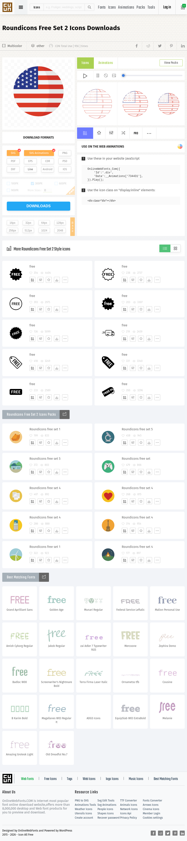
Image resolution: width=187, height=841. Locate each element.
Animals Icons (128, 804)
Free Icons (50, 779)
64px (44, 222)
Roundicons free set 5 (137, 429)
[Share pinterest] (171, 46)
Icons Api (125, 813)
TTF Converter (128, 800)
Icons (112, 7)
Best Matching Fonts (166, 779)
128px (60, 222)
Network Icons (129, 809)
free (32, 267)
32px (28, 222)
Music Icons (136, 779)
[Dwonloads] (57, 280)
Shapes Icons (105, 813)
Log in (167, 7)
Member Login (151, 813)
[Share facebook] (138, 46)
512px (28, 230)
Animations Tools (85, 804)
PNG (65, 153)
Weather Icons (83, 809)
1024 (44, 230)
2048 (60, 230)
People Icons (105, 809)
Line (30, 169)
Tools (151, 7)
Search (89, 7)
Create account (84, 817)
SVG (13, 153)
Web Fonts (27, 779)
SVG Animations (39, 153)
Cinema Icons (151, 809)
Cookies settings (153, 817)
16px (12, 222)
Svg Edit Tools (105, 800)
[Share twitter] (159, 46)
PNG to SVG (82, 800)
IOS (65, 169)
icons (37, 7)
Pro (136, 133)
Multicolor (14, 46)
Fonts (102, 7)
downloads (39, 206)
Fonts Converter (152, 800)
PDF (13, 161)
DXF (13, 169)
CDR (47, 161)
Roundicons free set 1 (44, 429)
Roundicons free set (136, 459)
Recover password (108, 817)
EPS (30, 161)
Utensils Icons (83, 813)
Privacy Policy (128, 817)
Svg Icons (8, 7)
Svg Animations (106, 804)
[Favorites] (49, 280)
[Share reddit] (147, 46)
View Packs (171, 63)
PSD (64, 161)
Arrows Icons (150, 804)
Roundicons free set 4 (45, 488)
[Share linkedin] (181, 46)
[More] (65, 280)
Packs (140, 7)
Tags (69, 779)
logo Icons (112, 779)
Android (48, 169)
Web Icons (89, 779)
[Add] (32, 280)
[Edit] (41, 280)
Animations (126, 7)
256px (12, 230)
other (40, 46)
